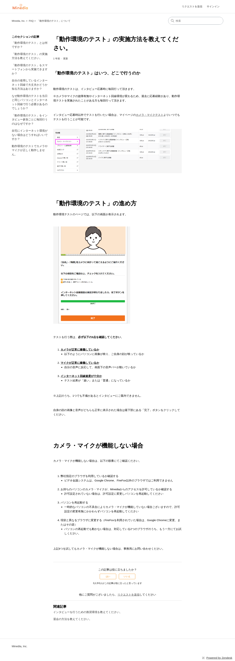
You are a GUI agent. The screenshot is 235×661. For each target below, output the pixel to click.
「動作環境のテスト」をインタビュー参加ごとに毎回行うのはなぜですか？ (30, 119)
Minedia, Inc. (18, 20)
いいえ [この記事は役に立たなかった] (127, 576)
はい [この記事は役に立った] (108, 576)
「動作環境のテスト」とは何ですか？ (30, 45)
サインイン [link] (213, 6)
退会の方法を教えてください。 (72, 619)
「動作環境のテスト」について (53, 20)
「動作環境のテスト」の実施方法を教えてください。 (30, 56)
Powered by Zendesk (219, 657)
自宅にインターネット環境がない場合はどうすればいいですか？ (30, 134)
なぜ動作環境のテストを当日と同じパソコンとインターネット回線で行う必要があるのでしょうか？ (30, 102)
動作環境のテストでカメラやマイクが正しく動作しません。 (30, 150)
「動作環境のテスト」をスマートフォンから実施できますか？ (30, 69)
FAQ (31, 20)
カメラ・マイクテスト (149, 114)
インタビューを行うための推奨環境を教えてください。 (87, 612)
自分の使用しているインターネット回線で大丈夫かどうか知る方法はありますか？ (30, 84)
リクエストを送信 (192, 6)
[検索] (195, 20)
